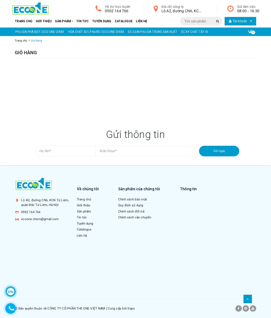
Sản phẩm (64, 21)
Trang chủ (23, 21)
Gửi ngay (219, 151)
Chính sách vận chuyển (134, 217)
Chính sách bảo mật (132, 199)
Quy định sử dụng (130, 205)
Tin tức (82, 21)
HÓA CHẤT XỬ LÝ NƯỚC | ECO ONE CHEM (96, 31)
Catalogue (124, 21)
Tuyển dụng (101, 21)
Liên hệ (141, 21)
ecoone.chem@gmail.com (40, 219)
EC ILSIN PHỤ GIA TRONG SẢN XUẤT (152, 31)
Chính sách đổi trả (131, 211)
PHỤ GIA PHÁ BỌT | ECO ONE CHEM (39, 31)
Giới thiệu (44, 21)
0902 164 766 (116, 11)
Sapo (131, 308)
